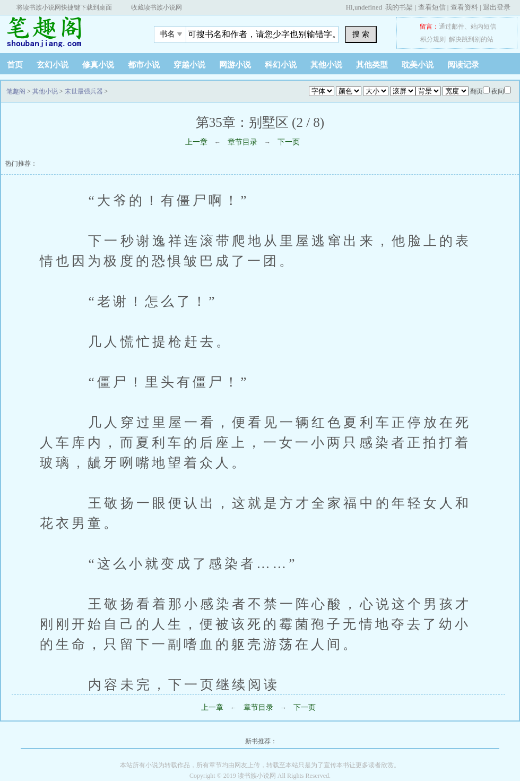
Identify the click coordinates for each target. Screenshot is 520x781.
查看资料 (464, 7)
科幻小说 (281, 65)
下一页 (289, 142)
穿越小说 (189, 65)
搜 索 (360, 34)
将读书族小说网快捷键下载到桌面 (64, 7)
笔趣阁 (66, 31)
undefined (368, 7)
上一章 (196, 142)
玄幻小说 (52, 65)
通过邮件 (451, 26)
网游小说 (235, 65)
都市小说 (144, 65)
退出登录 (496, 7)
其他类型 (372, 65)
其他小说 (326, 65)
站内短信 (483, 26)
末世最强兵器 (84, 91)
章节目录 (242, 142)
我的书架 (399, 7)
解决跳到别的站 (471, 39)
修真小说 (98, 65)
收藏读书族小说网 (156, 7)
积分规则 (433, 39)
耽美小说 (418, 65)
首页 (15, 65)
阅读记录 (463, 65)
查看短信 (432, 7)
